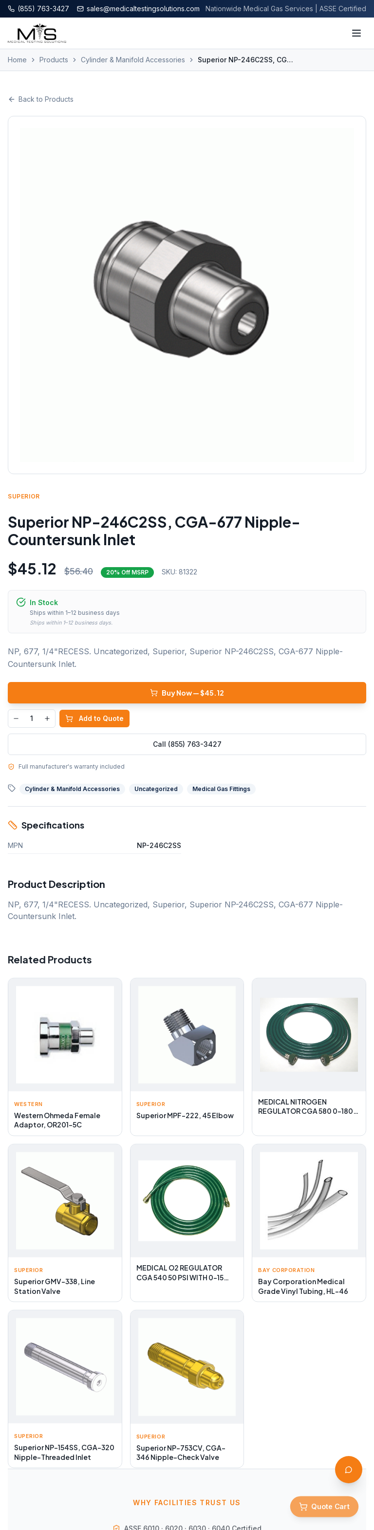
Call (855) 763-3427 (187, 744)
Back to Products (41, 99)
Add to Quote (94, 718)
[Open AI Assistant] (348, 1469)
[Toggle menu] (356, 33)
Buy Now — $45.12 (187, 692)
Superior (24, 496)
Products (53, 59)
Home (17, 59)
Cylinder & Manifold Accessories (133, 59)
